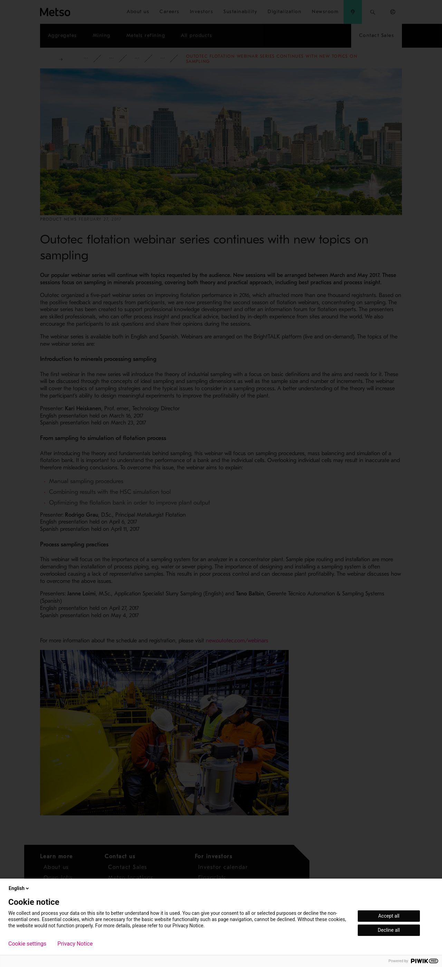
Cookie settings (27, 944)
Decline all (389, 930)
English (19, 888)
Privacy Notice (75, 944)
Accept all (389, 916)
